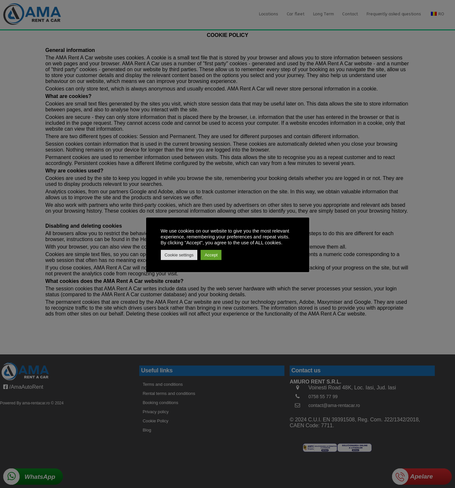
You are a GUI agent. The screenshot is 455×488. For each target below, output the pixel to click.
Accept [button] (211, 254)
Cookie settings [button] (179, 254)
